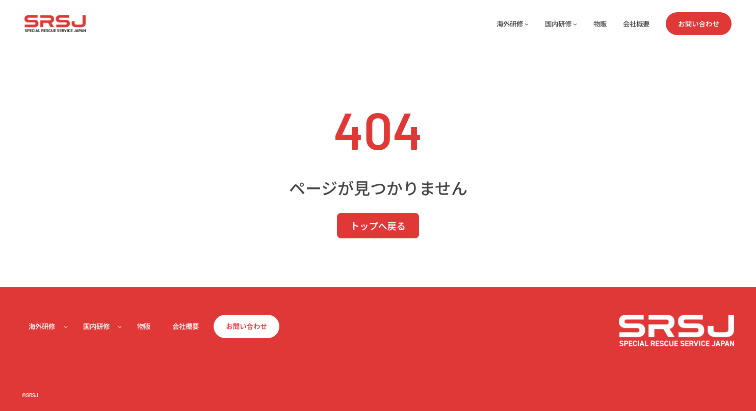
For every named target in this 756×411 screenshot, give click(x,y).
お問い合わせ (698, 23)
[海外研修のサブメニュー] (527, 24)
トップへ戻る (377, 225)
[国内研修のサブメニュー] (575, 24)
